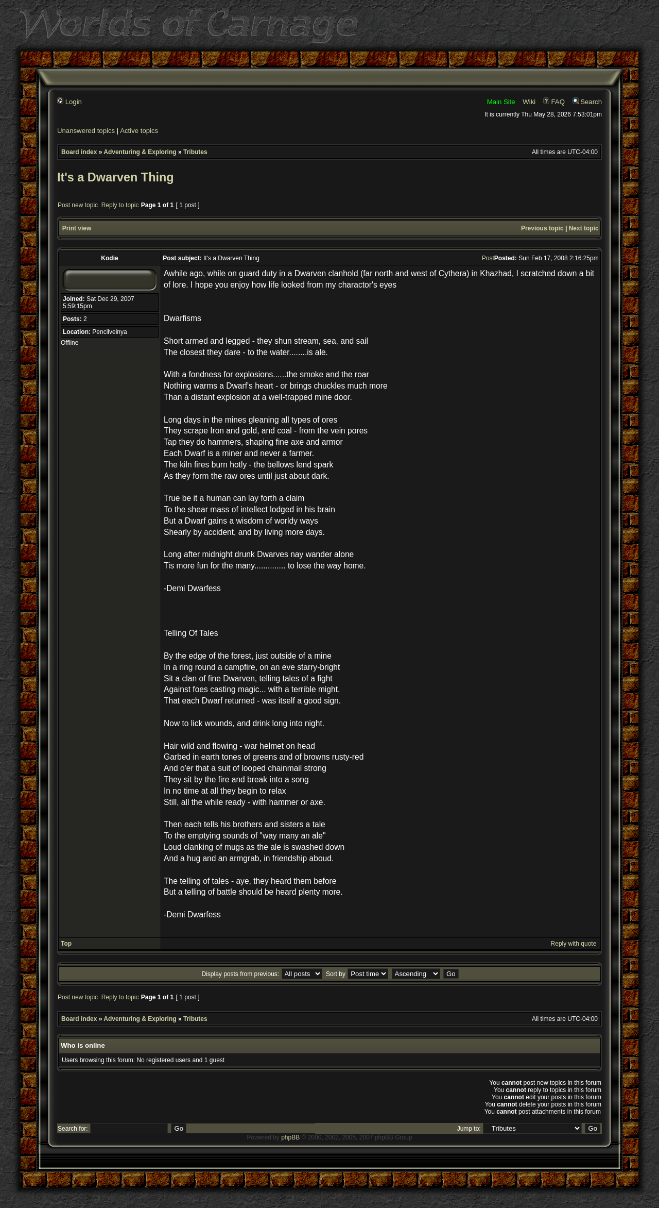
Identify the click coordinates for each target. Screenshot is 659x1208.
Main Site (501, 102)
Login (69, 102)
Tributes (195, 152)
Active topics (139, 131)
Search (587, 102)
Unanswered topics (86, 131)
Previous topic (542, 228)
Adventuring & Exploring (139, 152)
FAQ (554, 102)
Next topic (584, 228)
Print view (77, 228)
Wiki (529, 102)
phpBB (290, 1137)
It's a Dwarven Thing (115, 177)
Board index (79, 152)
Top (66, 943)
